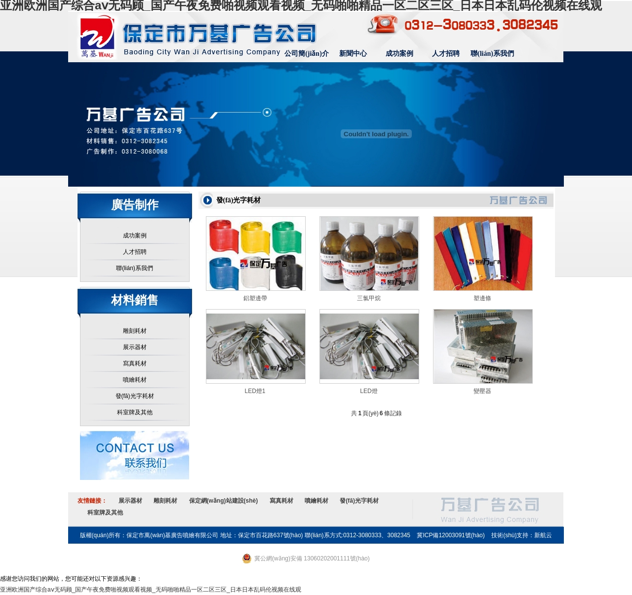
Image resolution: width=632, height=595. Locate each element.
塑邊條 (482, 298)
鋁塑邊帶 (255, 298)
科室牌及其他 (135, 412)
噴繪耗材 (135, 379)
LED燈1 (254, 391)
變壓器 (482, 391)
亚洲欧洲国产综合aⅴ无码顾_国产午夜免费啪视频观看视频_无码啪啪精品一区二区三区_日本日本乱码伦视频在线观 (150, 589)
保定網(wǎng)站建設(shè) (223, 500)
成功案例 (399, 53)
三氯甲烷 (369, 298)
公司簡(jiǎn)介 (306, 53)
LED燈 (368, 391)
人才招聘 (446, 53)
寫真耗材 (135, 363)
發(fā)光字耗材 (135, 396)
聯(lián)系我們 (492, 53)
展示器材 (135, 347)
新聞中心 (353, 53)
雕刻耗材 (135, 330)
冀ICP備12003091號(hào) (450, 535)
